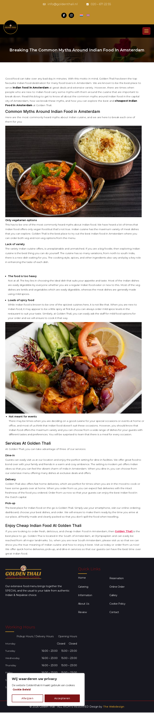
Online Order (117, 586)
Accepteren (62, 698)
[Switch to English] (88, 15)
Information (85, 595)
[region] (46, 689)
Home (82, 577)
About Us (83, 603)
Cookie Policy (117, 603)
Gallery (113, 595)
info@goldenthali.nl (63, 4)
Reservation (116, 578)
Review (82, 612)
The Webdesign (113, 706)
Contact (114, 612)
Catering (83, 586)
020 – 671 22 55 (101, 4)
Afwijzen (27, 698)
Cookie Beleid (22, 689)
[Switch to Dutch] (81, 15)
